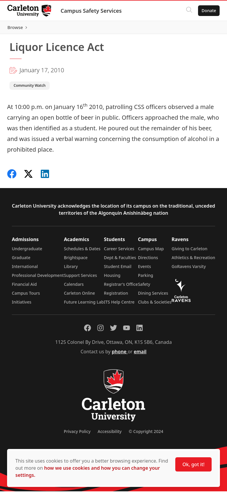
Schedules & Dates (82, 251)
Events (144, 269)
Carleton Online (79, 296)
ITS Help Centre (119, 304)
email (140, 354)
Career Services (119, 251)
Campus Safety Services (93, 10)
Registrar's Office (121, 287)
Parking (145, 278)
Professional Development (38, 278)
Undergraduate (27, 251)
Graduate (21, 260)
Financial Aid (24, 287)
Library (71, 269)
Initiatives (21, 304)
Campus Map (151, 251)
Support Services (80, 278)
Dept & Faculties (120, 260)
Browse (206, 29)
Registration (116, 296)
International (25, 269)
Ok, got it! (193, 464)
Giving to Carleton (189, 251)
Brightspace (75, 260)
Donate (207, 10)
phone (120, 354)
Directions (148, 260)
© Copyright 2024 (146, 434)
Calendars (74, 287)
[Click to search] (187, 10)
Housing (112, 278)
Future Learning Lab (84, 304)
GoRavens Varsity (189, 269)
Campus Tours (26, 296)
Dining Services (153, 296)
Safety (144, 287)
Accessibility (109, 434)
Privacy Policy (77, 434)
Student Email (118, 269)
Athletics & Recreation (193, 260)
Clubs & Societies (154, 304)
